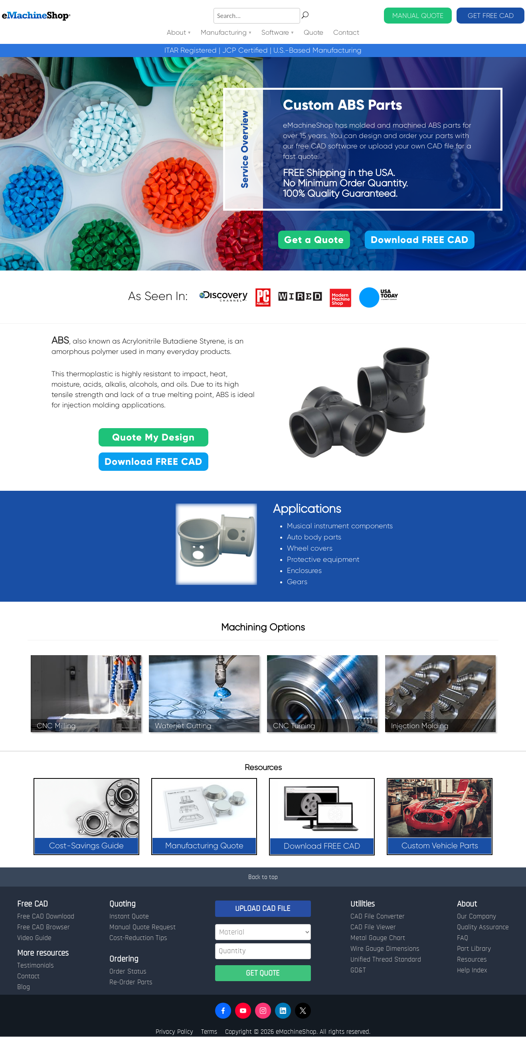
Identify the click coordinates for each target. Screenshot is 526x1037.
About (176, 33)
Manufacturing (224, 33)
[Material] (263, 932)
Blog (23, 987)
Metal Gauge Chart (377, 938)
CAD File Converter (377, 916)
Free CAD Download (45, 916)
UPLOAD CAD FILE (263, 909)
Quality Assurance (483, 927)
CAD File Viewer (373, 927)
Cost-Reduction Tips (138, 938)
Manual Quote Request (142, 927)
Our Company (476, 916)
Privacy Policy (174, 1031)
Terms (209, 1031)
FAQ (462, 938)
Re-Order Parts (130, 982)
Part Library (474, 948)
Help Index (472, 970)
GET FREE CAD (491, 16)
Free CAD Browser (43, 927)
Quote (314, 33)
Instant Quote (129, 916)
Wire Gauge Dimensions (384, 948)
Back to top (263, 877)
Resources (472, 959)
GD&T (358, 970)
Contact (346, 33)
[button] (223, 1011)
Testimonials (35, 965)
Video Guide (34, 938)
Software (275, 33)
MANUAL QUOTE (417, 16)
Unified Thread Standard (385, 959)
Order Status (127, 971)
